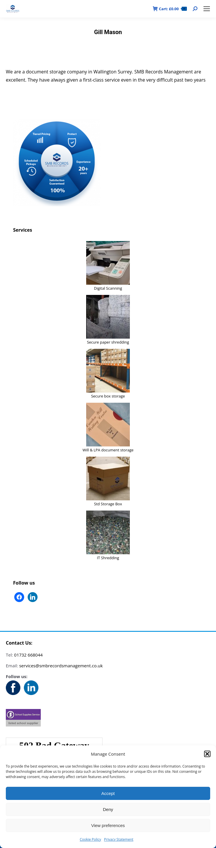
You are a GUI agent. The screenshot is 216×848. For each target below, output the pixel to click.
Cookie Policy (90, 839)
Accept (108, 793)
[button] (207, 754)
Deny (108, 809)
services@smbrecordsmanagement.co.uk (61, 665)
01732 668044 (28, 655)
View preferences (108, 825)
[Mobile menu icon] (206, 8)
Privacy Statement (118, 839)
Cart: (170, 8)
